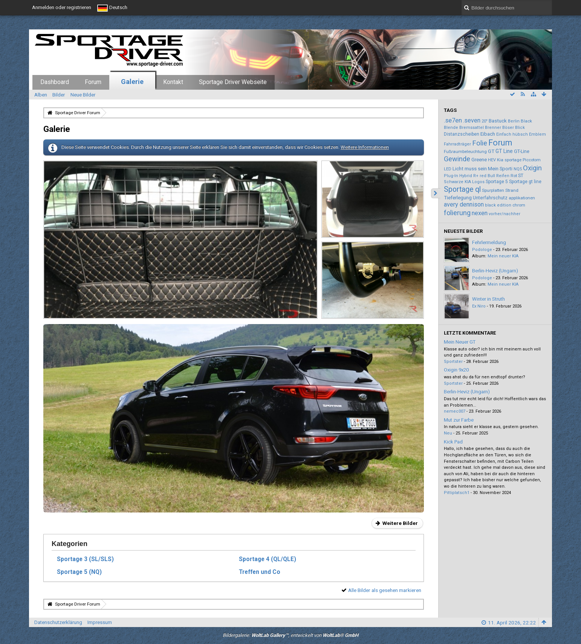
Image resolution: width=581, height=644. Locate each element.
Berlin (514, 121)
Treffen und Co (259, 572)
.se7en (453, 120)
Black (526, 121)
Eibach (487, 134)
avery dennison (464, 204)
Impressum (99, 622)
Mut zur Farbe (459, 420)
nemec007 (454, 411)
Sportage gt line (525, 181)
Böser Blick (513, 127)
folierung (457, 213)
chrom (518, 205)
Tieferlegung (458, 197)
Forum (93, 82)
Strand (511, 190)
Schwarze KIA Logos (464, 181)
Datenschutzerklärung (58, 622)
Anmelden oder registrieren (61, 7)
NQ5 (518, 169)
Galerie (132, 82)
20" (485, 121)
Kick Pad (453, 442)
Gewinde (457, 159)
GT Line (504, 151)
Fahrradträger (457, 144)
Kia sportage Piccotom (519, 159)
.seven (471, 120)
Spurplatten (493, 190)
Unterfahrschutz (490, 197)
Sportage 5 (497, 181)
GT (491, 151)
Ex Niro (479, 306)
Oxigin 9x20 (456, 370)
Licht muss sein (470, 168)
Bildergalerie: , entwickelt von (290, 635)
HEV (492, 160)
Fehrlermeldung (489, 242)
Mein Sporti (500, 168)
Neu (448, 433)
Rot (514, 175)
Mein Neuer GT (460, 342)
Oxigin (532, 168)
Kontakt (173, 82)
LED (447, 169)
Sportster (453, 361)
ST (520, 175)
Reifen (502, 175)
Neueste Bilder (463, 231)
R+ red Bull (484, 175)
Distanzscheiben (461, 134)
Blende (451, 127)
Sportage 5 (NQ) (79, 572)
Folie (479, 143)
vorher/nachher (504, 213)
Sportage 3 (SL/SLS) (85, 559)
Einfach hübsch (512, 134)
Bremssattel (471, 127)
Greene (479, 159)
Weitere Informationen (365, 147)
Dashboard (54, 82)
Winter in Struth (488, 299)
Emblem (537, 134)
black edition (498, 205)
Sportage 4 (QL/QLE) (267, 559)
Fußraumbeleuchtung (465, 151)
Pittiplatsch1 (456, 492)
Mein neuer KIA (503, 256)
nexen (480, 213)
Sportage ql (462, 189)
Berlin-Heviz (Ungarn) (495, 271)
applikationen (522, 197)
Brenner (493, 127)
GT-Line (521, 151)
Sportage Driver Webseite (233, 82)
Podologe (482, 249)
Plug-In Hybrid (458, 175)
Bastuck (498, 121)
